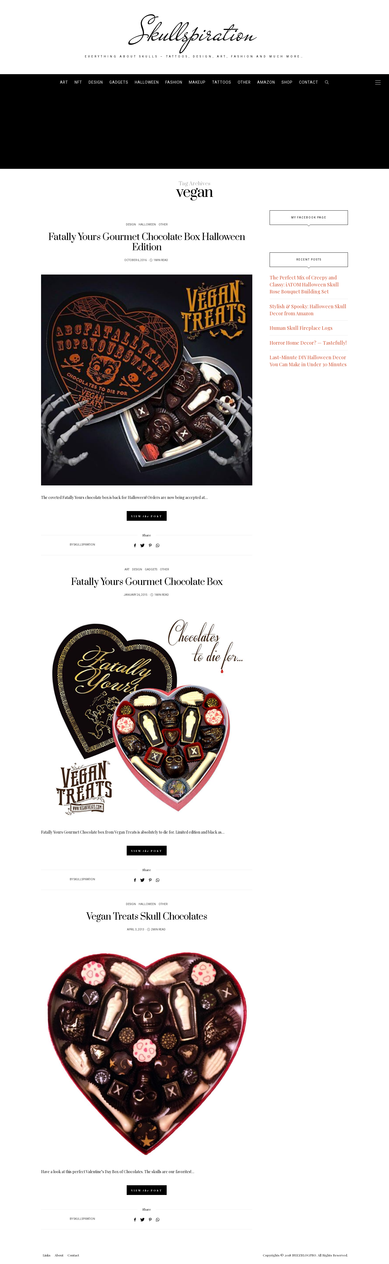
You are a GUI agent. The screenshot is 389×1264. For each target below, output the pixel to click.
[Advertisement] (194, 131)
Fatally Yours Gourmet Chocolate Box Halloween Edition (146, 242)
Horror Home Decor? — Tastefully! (308, 343)
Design (96, 82)
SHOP (287, 82)
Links (47, 1255)
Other (244, 82)
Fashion (173, 82)
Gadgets (118, 82)
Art (64, 82)
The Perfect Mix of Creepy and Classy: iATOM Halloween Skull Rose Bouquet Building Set (304, 284)
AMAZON (266, 82)
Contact (308, 82)
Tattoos (221, 82)
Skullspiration (194, 33)
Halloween (147, 82)
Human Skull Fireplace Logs (301, 328)
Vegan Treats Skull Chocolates (146, 917)
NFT (78, 82)
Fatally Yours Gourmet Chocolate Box (147, 582)
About (59, 1255)
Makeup (197, 82)
